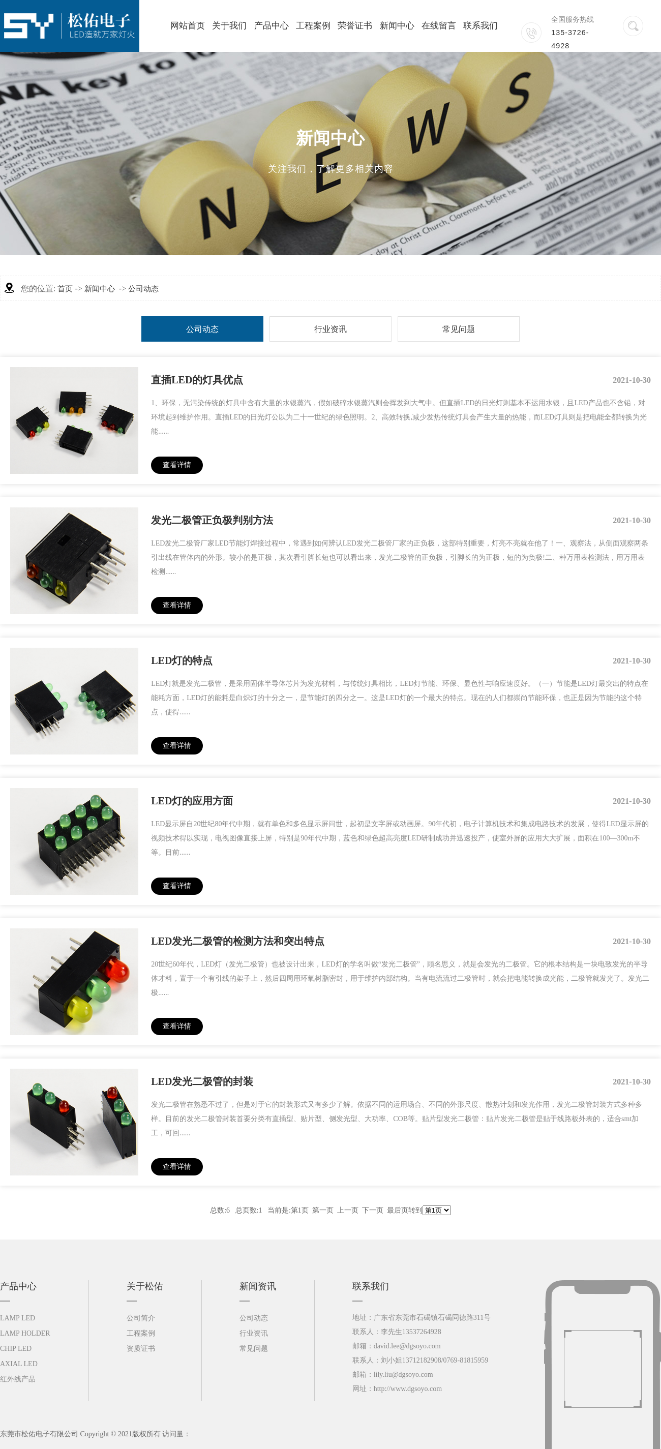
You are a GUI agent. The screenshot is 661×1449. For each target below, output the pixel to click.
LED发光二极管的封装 (202, 1081)
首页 (65, 289)
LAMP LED (17, 1318)
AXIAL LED (19, 1364)
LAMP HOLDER (25, 1333)
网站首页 (187, 26)
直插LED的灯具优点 (197, 379)
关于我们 (229, 26)
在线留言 (439, 26)
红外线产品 (18, 1379)
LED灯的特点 (182, 660)
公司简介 (141, 1318)
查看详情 (177, 465)
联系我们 (480, 26)
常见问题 (458, 329)
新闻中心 (397, 26)
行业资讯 (330, 329)
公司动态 (143, 289)
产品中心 (271, 26)
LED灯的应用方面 (192, 800)
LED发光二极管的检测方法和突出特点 (237, 941)
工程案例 (313, 26)
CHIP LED (16, 1348)
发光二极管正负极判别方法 (212, 520)
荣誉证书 (355, 26)
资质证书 (141, 1348)
